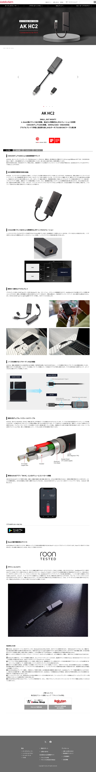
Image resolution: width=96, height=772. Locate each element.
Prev (18, 77)
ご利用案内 (66, 756)
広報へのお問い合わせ (68, 751)
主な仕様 (18, 150)
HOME (4, 48)
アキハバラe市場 (45, 757)
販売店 (61, 2)
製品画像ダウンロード (68, 753)
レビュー (28, 150)
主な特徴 (8, 150)
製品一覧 (8, 48)
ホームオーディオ (27, 755)
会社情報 (65, 759)
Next (77, 77)
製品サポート (48, 2)
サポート (38, 150)
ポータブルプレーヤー (28, 751)
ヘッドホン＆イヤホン (28, 753)
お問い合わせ (56, 2)
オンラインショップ (73, 2)
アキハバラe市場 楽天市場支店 (48, 759)
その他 (24, 757)
